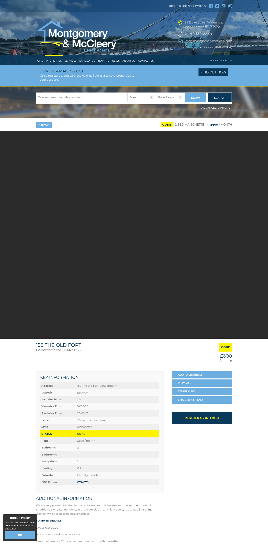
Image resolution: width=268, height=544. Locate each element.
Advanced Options (216, 115)
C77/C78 (83, 489)
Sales (132, 105)
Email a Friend (190, 407)
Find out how (213, 81)
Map (184, 390)
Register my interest (202, 425)
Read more (10, 529)
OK (20, 535)
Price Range (166, 105)
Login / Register (221, 68)
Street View (186, 399)
